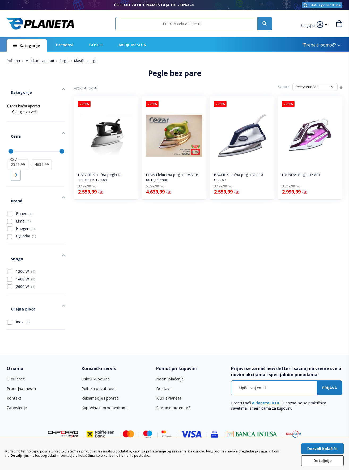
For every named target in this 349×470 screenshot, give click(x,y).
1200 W (21, 244)
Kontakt (14, 364)
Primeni (16, 160)
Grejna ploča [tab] (18, 277)
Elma (19, 200)
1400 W (21, 251)
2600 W (21, 259)
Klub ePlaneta (168, 364)
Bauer (20, 192)
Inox (18, 288)
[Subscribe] (329, 354)
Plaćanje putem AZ (173, 374)
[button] (309, 25)
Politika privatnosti (98, 355)
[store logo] (40, 24)
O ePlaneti (16, 345)
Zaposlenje (17, 374)
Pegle (64, 60)
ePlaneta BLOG (266, 369)
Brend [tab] (12, 181)
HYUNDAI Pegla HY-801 (301, 174)
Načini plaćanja (169, 345)
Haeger (21, 207)
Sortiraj (284, 86)
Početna (14, 60)
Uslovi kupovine (96, 345)
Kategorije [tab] (17, 88)
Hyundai (21, 215)
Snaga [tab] (13, 233)
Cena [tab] (11, 125)
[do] (42, 149)
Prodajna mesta (21, 355)
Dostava (164, 355)
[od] (18, 149)
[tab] (41, 335)
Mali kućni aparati (40, 60)
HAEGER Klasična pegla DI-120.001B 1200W (100, 177)
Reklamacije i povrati (100, 364)
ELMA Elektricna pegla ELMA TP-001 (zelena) (172, 177)
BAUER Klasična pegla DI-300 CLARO (238, 177)
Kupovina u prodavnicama (105, 374)
